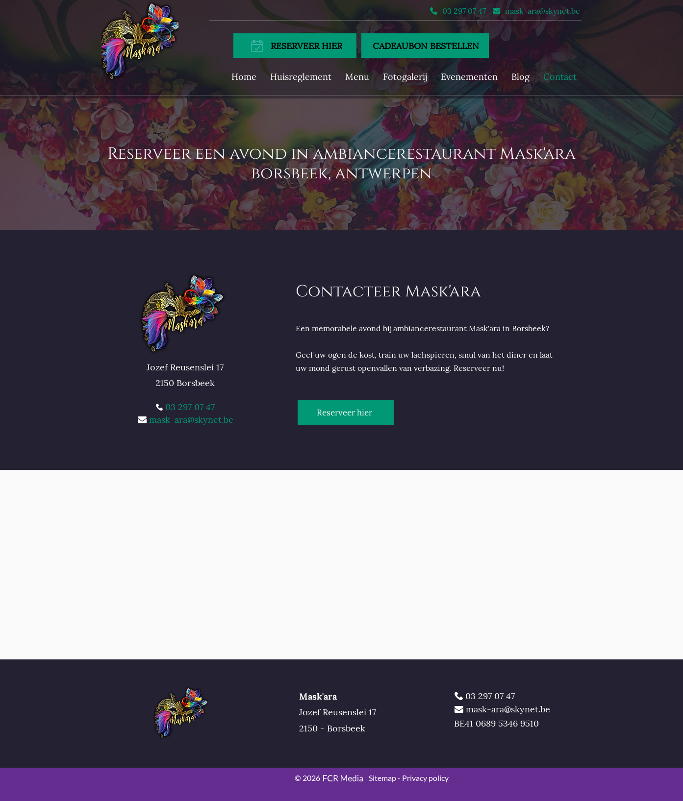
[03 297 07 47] (458, 11)
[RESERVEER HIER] (294, 45)
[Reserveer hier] (346, 412)
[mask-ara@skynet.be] (536, 11)
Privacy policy (425, 777)
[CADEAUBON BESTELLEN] (425, 45)
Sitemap (382, 777)
